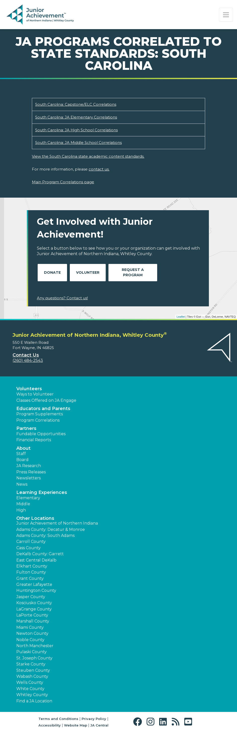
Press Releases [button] (31, 472)
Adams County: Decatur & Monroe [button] (50, 529)
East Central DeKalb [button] (36, 560)
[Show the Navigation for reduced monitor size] (226, 15)
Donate (52, 272)
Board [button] (22, 459)
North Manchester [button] (34, 645)
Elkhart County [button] (31, 566)
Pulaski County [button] (31, 651)
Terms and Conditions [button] (58, 719)
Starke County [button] (30, 664)
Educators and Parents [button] (43, 408)
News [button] (21, 484)
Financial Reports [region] (33, 439)
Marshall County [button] (32, 621)
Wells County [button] (29, 682)
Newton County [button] (32, 633)
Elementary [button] (28, 497)
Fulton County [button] (31, 572)
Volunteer (87, 272)
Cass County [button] (28, 547)
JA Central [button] (99, 725)
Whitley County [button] (32, 694)
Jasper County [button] (30, 596)
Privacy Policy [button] (94, 719)
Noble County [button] (30, 639)
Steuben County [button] (33, 670)
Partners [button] (26, 428)
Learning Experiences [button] (41, 492)
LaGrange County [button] (34, 609)
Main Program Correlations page (63, 182)
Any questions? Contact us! (62, 298)
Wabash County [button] (32, 676)
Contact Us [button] (26, 355)
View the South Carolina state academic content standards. (88, 156)
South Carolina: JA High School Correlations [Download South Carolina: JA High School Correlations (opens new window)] (76, 130)
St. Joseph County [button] (34, 658)
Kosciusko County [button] (34, 602)
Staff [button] (21, 453)
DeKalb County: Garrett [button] (40, 553)
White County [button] (30, 688)
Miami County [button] (30, 627)
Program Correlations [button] (38, 420)
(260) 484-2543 (28, 360)
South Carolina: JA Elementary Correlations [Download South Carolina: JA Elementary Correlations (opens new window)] (76, 117)
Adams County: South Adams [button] (45, 535)
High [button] (21, 510)
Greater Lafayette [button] (34, 584)
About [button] (23, 448)
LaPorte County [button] (32, 615)
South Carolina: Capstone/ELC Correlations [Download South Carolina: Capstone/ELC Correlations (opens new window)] (75, 104)
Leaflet (180, 316)
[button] (138, 721)
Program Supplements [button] (39, 414)
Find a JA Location (34, 701)
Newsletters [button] (28, 478)
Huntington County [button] (36, 590)
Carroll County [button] (31, 541)
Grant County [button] (30, 578)
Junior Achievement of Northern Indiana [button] (57, 523)
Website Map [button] (75, 725)
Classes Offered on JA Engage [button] (46, 400)
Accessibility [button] (49, 725)
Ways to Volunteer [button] (35, 394)
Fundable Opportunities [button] (41, 433)
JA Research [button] (28, 465)
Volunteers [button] (29, 388)
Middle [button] (23, 503)
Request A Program (133, 272)
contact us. (99, 169)
